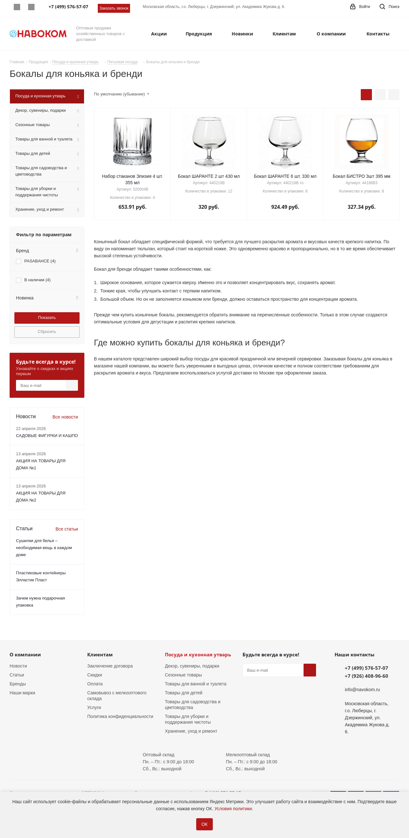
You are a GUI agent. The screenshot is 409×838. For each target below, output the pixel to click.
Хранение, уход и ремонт (191, 731)
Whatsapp (17, 7)
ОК (204, 824)
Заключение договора (110, 665)
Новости (18, 665)
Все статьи (67, 529)
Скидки (94, 674)
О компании (25, 654)
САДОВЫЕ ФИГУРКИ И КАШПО (47, 435)
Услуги (94, 707)
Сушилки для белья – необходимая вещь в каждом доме (44, 547)
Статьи (17, 674)
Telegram (31, 7)
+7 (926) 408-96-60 (366, 676)
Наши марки (22, 692)
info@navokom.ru (362, 689)
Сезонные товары (183, 674)
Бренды (18, 683)
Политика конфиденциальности (120, 716)
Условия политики (233, 808)
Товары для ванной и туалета (195, 683)
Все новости (65, 416)
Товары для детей (183, 692)
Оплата (95, 683)
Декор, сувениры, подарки (192, 665)
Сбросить (47, 331)
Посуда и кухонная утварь (198, 654)
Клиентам (100, 654)
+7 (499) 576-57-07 (366, 668)
